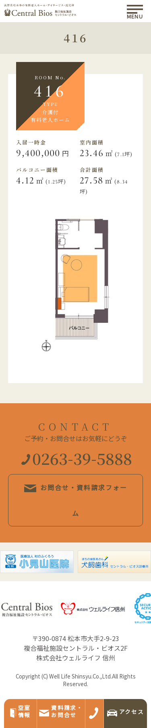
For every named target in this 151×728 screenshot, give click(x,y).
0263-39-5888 (76, 458)
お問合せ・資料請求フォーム (75, 500)
